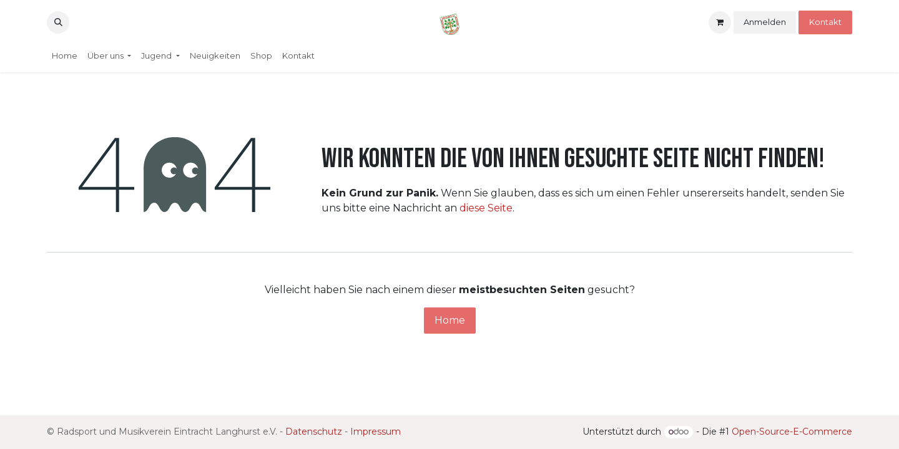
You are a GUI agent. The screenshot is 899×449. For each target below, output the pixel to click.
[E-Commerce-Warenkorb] (720, 22)
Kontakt (825, 22)
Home (450, 320)
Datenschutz (313, 431)
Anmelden (765, 22)
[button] (58, 22)
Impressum (375, 431)
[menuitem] (64, 56)
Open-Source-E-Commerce (792, 431)
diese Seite (486, 208)
